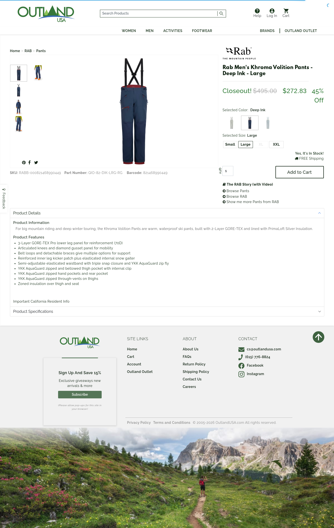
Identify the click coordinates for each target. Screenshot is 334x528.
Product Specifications (33, 311)
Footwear (202, 31)
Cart (285, 13)
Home (15, 51)
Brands (267, 31)
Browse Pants (236, 191)
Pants (41, 51)
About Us (190, 349)
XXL (276, 144)
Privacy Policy (139, 423)
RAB (28, 51)
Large (245, 144)
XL (261, 144)
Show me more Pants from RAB (251, 202)
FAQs (187, 357)
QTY (219, 171)
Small (230, 144)
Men (150, 31)
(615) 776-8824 (254, 357)
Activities (172, 31)
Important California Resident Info (41, 301)
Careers (189, 387)
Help (257, 13)
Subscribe (80, 394)
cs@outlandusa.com (259, 349)
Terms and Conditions (171, 423)
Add (299, 172)
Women (129, 31)
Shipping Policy (196, 372)
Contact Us (192, 379)
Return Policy (194, 364)
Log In (272, 13)
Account (134, 364)
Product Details (27, 213)
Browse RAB (235, 196)
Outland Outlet (301, 31)
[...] (158, 13)
